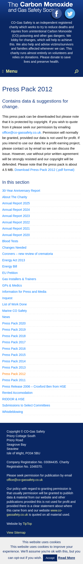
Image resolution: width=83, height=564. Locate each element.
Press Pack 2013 (14, 367)
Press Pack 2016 (14, 348)
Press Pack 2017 (14, 342)
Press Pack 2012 (14, 374)
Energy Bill (9, 266)
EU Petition (10, 273)
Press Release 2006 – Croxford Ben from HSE (34, 386)
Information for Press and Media (24, 291)
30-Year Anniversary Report (21, 190)
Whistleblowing (12, 412)
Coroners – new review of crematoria (27, 254)
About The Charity (14, 197)
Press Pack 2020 (14, 323)
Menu (9, 71)
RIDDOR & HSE (13, 399)
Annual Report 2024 (16, 209)
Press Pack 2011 (14, 380)
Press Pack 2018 (14, 336)
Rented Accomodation (17, 392)
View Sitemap (16, 532)
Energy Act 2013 (13, 260)
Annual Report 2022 (16, 222)
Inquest (7, 298)
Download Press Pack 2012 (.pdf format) (44, 170)
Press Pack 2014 (14, 361)
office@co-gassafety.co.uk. (22, 132)
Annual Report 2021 (16, 228)
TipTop (27, 523)
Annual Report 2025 (16, 203)
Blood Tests (10, 241)
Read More (66, 558)
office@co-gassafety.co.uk (25, 480)
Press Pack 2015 (14, 355)
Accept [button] (50, 558)
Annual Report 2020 (16, 235)
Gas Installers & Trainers (19, 279)
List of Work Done (14, 304)
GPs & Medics (12, 285)
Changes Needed (14, 247)
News (6, 317)
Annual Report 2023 (16, 216)
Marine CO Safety (14, 310)
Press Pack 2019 (14, 329)
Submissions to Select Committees (26, 405)
